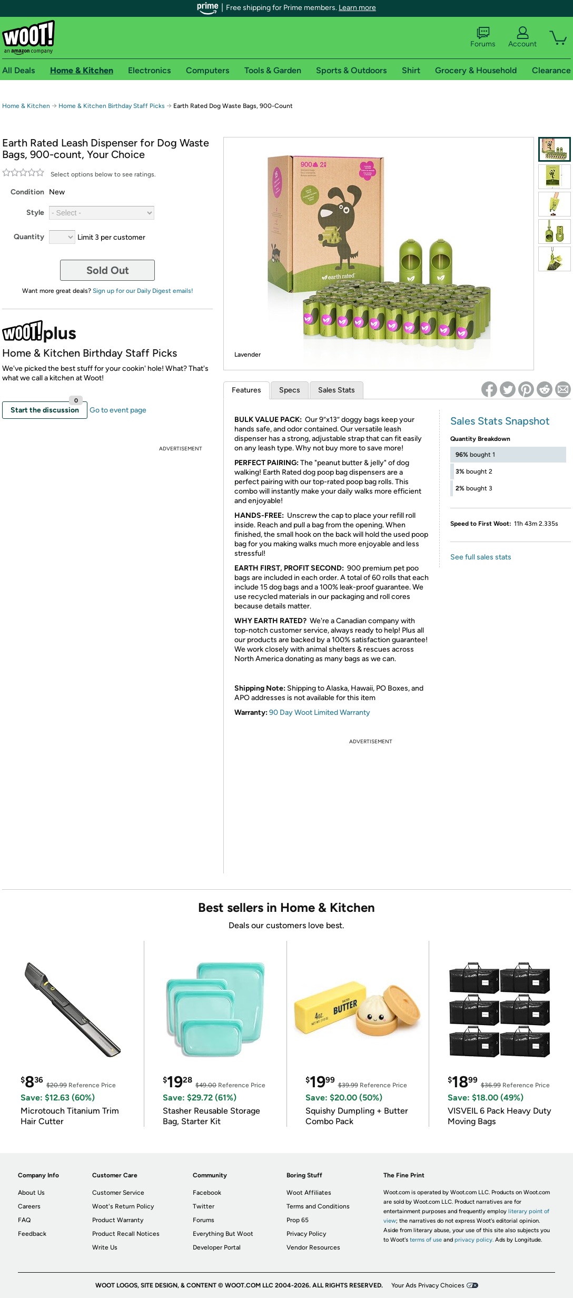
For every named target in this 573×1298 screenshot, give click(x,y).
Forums (483, 37)
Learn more (357, 7)
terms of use (426, 1239)
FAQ (24, 1220)
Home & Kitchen (26, 106)
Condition (27, 192)
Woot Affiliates (308, 1192)
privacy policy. (474, 1239)
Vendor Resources (313, 1247)
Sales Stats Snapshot (500, 421)
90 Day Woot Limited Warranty (319, 712)
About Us (31, 1192)
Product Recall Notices (126, 1233)
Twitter (203, 1206)
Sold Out (107, 270)
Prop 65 (297, 1220)
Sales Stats (336, 390)
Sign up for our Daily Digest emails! (143, 290)
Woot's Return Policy (123, 1206)
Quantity (29, 236)
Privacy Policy (306, 1233)
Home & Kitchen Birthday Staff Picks (111, 106)
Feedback (32, 1233)
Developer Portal (217, 1247)
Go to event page (118, 410)
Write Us (104, 1247)
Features (246, 390)
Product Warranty (117, 1220)
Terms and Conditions (318, 1206)
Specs (289, 390)
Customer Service (118, 1192)
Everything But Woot (223, 1233)
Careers (29, 1206)
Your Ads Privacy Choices (428, 1285)
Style (35, 212)
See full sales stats (480, 557)
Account (522, 37)
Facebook (207, 1192)
